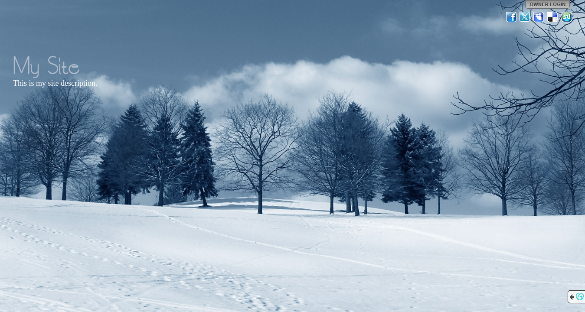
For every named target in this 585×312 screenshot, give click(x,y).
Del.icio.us (553, 17)
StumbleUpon (567, 17)
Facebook (511, 17)
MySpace (539, 17)
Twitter (525, 17)
